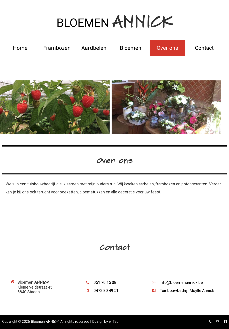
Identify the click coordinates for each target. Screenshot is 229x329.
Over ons (167, 48)
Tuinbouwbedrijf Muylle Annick (183, 290)
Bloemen (130, 48)
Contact (204, 48)
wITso (114, 321)
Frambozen (57, 48)
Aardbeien (93, 48)
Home (20, 48)
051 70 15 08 (101, 282)
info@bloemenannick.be (177, 282)
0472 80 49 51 (102, 290)
